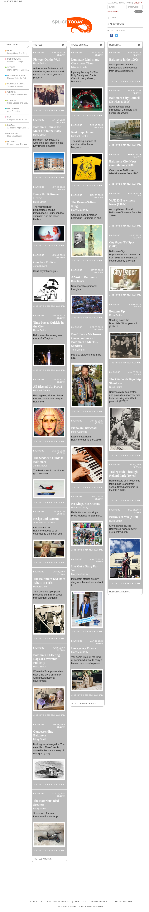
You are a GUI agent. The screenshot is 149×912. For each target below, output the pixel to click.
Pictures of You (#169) (123, 517)
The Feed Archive (42, 859)
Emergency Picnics (83, 648)
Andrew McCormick (44, 522)
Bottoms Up (117, 311)
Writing (11, 92)
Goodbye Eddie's (44, 262)
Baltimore (12, 133)
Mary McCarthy (79, 209)
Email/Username (116, 3)
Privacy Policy (99, 902)
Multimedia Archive (119, 592)
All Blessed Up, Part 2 (47, 386)
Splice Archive (14, 1)
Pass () (134, 3)
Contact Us (36, 902)
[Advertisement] (76, 875)
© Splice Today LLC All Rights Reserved (82, 906)
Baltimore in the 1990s (124, 59)
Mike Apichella (79, 67)
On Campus (13, 108)
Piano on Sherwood (84, 428)
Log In (113, 18)
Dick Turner (77, 281)
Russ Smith (39, 63)
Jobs (76, 902)
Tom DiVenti (77, 349)
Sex (9, 117)
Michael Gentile (41, 390)
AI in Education (13, 111)
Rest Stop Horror (14, 136)
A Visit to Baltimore (84, 277)
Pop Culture (14, 59)
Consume (12, 100)
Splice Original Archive (84, 703)
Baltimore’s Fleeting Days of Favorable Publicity (46, 658)
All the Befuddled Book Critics (20, 95)
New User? (113, 12)
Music (10, 51)
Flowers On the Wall (46, 59)
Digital (11, 125)
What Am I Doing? (15, 62)
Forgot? (137, 3)
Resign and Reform (46, 518)
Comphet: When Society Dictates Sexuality (25, 119)
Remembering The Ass (17, 144)
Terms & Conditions (122, 902)
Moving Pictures (16, 75)
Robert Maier (40, 586)
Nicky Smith (39, 739)
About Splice (117, 24)
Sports (11, 67)
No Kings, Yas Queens (85, 503)
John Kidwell (40, 266)
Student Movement (15, 86)
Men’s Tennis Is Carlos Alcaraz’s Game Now (26, 70)
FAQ (85, 902)
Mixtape (11, 142)
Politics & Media (16, 84)
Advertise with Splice (58, 902)
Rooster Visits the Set (16, 78)
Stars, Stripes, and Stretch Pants (21, 103)
